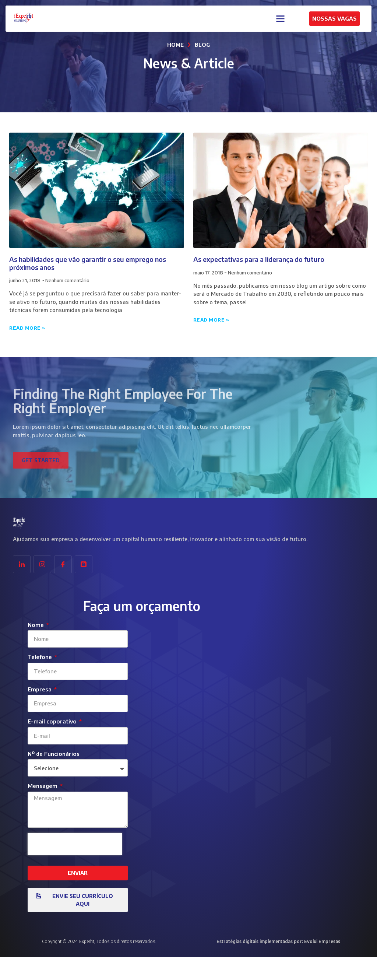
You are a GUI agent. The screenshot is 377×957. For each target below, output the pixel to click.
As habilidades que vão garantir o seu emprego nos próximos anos (87, 263)
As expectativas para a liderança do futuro (258, 259)
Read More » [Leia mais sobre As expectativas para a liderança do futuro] (211, 320)
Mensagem (43, 785)
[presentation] (75, 844)
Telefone (40, 656)
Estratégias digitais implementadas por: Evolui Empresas (278, 941)
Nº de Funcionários (54, 753)
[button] (281, 17)
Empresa (40, 689)
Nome (36, 624)
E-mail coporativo (53, 721)
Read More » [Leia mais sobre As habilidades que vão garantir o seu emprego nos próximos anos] (27, 328)
